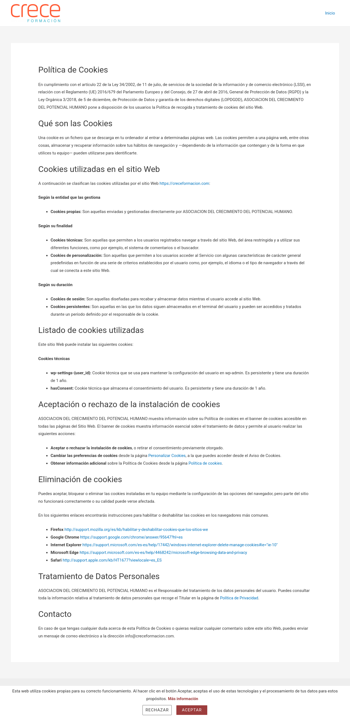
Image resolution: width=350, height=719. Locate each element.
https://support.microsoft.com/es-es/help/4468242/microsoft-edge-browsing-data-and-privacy (166, 552)
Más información (183, 698)
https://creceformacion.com (185, 183)
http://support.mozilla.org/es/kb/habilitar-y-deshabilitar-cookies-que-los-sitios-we (138, 529)
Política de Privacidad (239, 598)
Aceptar (192, 710)
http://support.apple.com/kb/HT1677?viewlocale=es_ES (114, 560)
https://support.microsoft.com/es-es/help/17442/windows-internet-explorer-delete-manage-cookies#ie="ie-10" (183, 544)
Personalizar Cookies (167, 455)
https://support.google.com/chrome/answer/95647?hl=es (133, 537)
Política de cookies (205, 463)
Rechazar (157, 710)
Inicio (330, 13)
